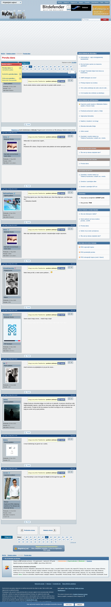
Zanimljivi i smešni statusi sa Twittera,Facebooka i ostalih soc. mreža (93, 113)
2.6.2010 (74, 62)
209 (39, 539)
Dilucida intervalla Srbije (88, 275)
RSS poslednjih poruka (88, 190)
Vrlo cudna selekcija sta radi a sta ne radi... (94, 237)
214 (27, 69)
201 (47, 66)
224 (68, 69)
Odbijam (79, 604)
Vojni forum (71, 588)
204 (59, 66)
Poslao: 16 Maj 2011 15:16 (10, 359)
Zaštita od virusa (79, 588)
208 (35, 539)
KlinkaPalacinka (8, 268)
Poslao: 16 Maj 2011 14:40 (10, 310)
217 (39, 69)
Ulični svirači (84, 280)
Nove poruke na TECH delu (87, 202)
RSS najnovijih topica (87, 185)
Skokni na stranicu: (62, 72)
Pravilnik (87, 2)
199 (39, 66)
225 (72, 69)
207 (71, 66)
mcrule (5, 473)
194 (35, 537)
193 (30, 537)
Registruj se (74, 2)
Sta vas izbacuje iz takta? (89, 152)
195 (22, 66)
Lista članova (94, 2)
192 (26, 537)
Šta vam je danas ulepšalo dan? (91, 90)
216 (35, 69)
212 (51, 539)
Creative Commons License (80, 594)
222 (59, 69)
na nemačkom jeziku (7, 69)
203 (55, 66)
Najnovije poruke (39, 583)
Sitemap (48, 583)
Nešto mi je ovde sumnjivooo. (90, 169)
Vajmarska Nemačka (87, 265)
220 (51, 69)
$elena (5, 440)
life (4, 363)
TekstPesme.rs (61, 590)
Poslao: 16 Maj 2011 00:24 (10, 189)
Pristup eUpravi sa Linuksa (89, 232)
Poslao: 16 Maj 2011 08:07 (10, 225)
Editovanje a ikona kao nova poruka (9, 79)
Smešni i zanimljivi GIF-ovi (89, 124)
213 (23, 69)
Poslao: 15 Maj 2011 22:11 (10, 132)
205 (63, 66)
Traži (101, 2)
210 (43, 539)
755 (55, 542)
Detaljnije (89, 561)
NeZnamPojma (8, 193)
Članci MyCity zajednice (69, 583)
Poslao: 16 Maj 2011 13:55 (10, 264)
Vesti (66, 588)
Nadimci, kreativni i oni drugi (89, 270)
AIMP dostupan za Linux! (88, 226)
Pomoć (107, 2)
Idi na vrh (73, 542)
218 (43, 69)
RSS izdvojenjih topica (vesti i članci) (92, 195)
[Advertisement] (55, 37)
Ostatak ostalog (10, 53)
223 (63, 69)
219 (47, 69)
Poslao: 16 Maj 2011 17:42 (10, 435)
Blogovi (81, 2)
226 (51, 542)
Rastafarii (6, 315)
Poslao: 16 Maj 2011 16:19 (10, 395)
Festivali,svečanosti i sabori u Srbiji (92, 260)
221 (55, 69)
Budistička (9, 74)
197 (30, 66)
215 (31, 69)
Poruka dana (26, 53)
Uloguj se (66, 2)
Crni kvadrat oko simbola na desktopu (92, 242)
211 (47, 539)
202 (51, 66)
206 (67, 66)
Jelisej (5, 399)
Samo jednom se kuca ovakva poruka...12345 (90, 157)
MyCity (60, 2)
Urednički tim (57, 583)
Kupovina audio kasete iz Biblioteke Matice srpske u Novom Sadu (94, 254)
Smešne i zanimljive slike (88, 119)
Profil (28, 124)
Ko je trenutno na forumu (12, 558)
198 (34, 66)
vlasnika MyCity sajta (31, 600)
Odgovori (25, 63)
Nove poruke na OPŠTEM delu (88, 249)
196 (26, 66)
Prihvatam (69, 604)
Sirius (5, 137)
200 (43, 66)
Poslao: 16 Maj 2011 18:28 (10, 468)
